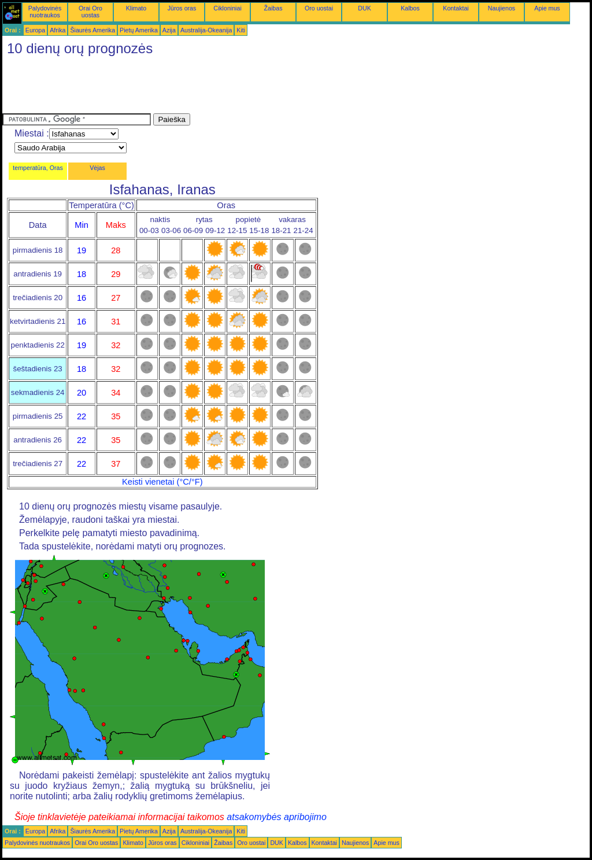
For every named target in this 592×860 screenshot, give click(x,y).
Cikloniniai (227, 8)
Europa (35, 30)
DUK (364, 8)
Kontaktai (455, 8)
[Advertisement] (212, 87)
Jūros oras (182, 8)
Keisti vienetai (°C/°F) (162, 481)
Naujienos (501, 8)
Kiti (240, 30)
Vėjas (97, 167)
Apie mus (547, 8)
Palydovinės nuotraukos (44, 12)
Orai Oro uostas (90, 12)
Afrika (57, 30)
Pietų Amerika (139, 30)
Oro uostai (319, 8)
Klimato (136, 8)
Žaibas (273, 8)
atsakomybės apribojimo (277, 817)
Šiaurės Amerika (92, 30)
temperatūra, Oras (37, 167)
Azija (169, 30)
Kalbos (410, 8)
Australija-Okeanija (206, 30)
